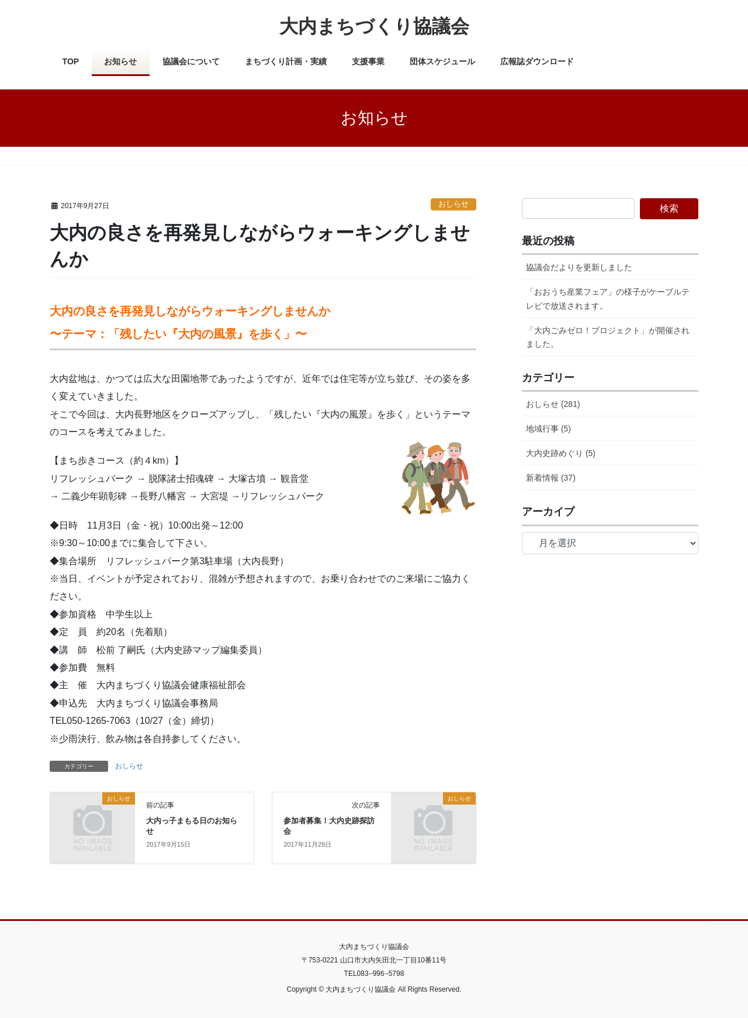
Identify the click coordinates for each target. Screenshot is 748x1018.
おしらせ (453, 203)
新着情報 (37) (551, 477)
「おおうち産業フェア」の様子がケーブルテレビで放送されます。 (608, 298)
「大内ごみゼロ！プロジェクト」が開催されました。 (608, 337)
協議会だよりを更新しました (579, 267)
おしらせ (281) (553, 404)
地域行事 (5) (548, 428)
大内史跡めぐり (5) (560, 453)
